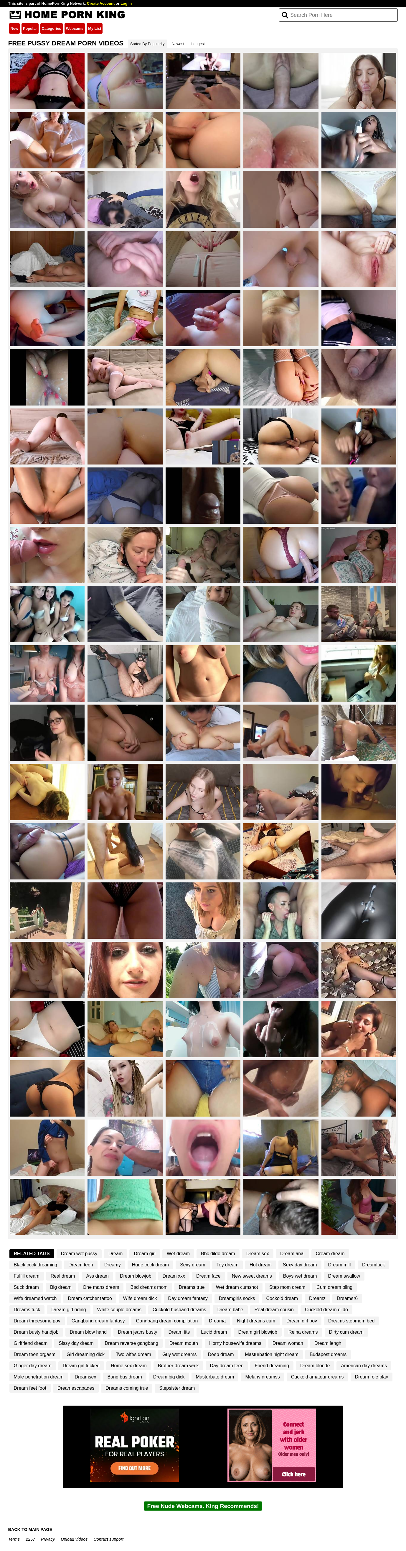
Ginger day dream (33, 1365)
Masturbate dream (215, 1376)
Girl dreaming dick (86, 1354)
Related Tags (32, 1253)
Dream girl (145, 1253)
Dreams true (192, 1287)
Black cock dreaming (35, 1264)
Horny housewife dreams (235, 1343)
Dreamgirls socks (237, 1298)
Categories (51, 28)
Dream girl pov (301, 1320)
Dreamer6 (347, 1298)
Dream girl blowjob (257, 1332)
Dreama (217, 1320)
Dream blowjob (135, 1275)
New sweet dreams (252, 1275)
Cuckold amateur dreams (317, 1376)
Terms (14, 1539)
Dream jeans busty (137, 1332)
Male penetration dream (39, 1376)
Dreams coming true (126, 1388)
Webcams (75, 28)
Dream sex (257, 1253)
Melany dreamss (262, 1376)
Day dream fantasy (188, 1298)
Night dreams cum (256, 1320)
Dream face (208, 1275)
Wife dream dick (140, 1298)
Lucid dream (214, 1332)
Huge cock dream (150, 1264)
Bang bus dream (124, 1376)
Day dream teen (227, 1365)
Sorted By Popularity (147, 44)
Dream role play (371, 1376)
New (14, 28)
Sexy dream (192, 1264)
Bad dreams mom (148, 1287)
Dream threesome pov (37, 1320)
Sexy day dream (300, 1264)
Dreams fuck (27, 1309)
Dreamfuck (373, 1264)
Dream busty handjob (36, 1332)
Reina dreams (303, 1332)
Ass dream (97, 1275)
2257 (30, 1539)
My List (94, 28)
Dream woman (288, 1343)
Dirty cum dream (346, 1332)
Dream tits (179, 1332)
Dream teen (80, 1264)
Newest (178, 44)
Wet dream (178, 1253)
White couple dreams (119, 1309)
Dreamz (317, 1298)
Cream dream (330, 1253)
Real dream (63, 1275)
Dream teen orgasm (34, 1354)
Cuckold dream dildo (326, 1309)
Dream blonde (315, 1365)
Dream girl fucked (81, 1365)
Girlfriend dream (31, 1343)
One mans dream (101, 1287)
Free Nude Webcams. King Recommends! (203, 1506)
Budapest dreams (328, 1354)
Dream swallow (344, 1275)
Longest (198, 44)
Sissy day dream (76, 1343)
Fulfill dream (26, 1275)
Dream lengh (327, 1343)
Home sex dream (129, 1365)
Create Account (101, 3)
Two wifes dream (133, 1354)
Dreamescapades (75, 1388)
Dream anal (292, 1253)
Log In (126, 3)
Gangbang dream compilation (167, 1320)
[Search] (338, 15)
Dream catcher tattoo (90, 1298)
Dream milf (339, 1264)
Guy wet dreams (179, 1354)
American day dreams (364, 1365)
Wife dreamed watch (35, 1298)
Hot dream (261, 1264)
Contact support (108, 1539)
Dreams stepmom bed (351, 1320)
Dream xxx (174, 1275)
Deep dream (221, 1354)
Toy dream (228, 1264)
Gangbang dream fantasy (98, 1320)
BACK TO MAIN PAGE (30, 1529)
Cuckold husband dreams (179, 1309)
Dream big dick (169, 1376)
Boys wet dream (300, 1275)
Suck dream (26, 1287)
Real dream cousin (274, 1309)
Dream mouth (183, 1343)
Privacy (48, 1539)
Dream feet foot (30, 1388)
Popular (30, 28)
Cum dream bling (334, 1287)
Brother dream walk (178, 1365)
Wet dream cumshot (237, 1287)
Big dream (61, 1287)
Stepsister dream (177, 1388)
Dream (115, 1253)
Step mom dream (287, 1287)
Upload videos (74, 1539)
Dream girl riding (68, 1309)
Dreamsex (85, 1376)
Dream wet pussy (79, 1253)
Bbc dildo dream (218, 1253)
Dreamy (112, 1264)
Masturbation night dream (271, 1354)
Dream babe (230, 1309)
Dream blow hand (88, 1332)
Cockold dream (282, 1298)
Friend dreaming (272, 1365)
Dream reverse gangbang (131, 1343)
